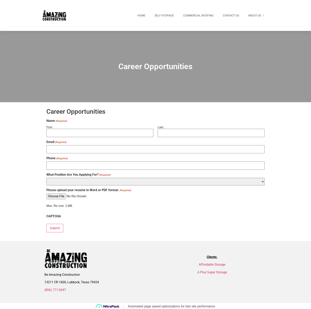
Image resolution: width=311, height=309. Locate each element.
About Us (256, 15)
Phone (57, 157)
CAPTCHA (53, 215)
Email (56, 141)
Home (141, 15)
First (49, 127)
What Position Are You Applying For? (78, 173)
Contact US (231, 15)
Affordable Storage (212, 264)
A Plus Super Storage (212, 271)
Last (160, 127)
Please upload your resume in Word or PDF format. (88, 189)
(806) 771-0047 (55, 289)
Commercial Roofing (198, 15)
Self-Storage (164, 15)
